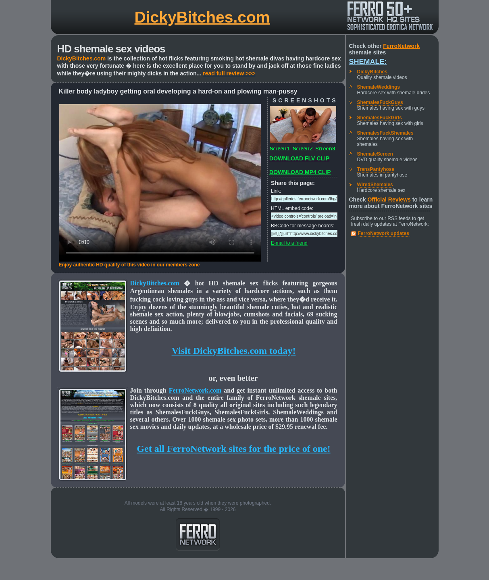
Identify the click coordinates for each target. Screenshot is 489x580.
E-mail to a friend (289, 243)
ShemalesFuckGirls (379, 118)
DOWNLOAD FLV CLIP (299, 158)
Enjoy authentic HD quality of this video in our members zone (129, 265)
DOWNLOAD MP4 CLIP (300, 172)
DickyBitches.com (202, 17)
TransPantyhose (376, 169)
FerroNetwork (401, 46)
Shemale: (368, 62)
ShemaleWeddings (378, 87)
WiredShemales (375, 184)
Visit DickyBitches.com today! (234, 350)
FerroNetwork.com (195, 390)
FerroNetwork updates (383, 233)
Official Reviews (388, 199)
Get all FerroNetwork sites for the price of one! (233, 448)
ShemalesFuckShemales (385, 133)
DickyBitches (372, 72)
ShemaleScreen (375, 154)
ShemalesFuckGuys (380, 102)
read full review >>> (229, 73)
